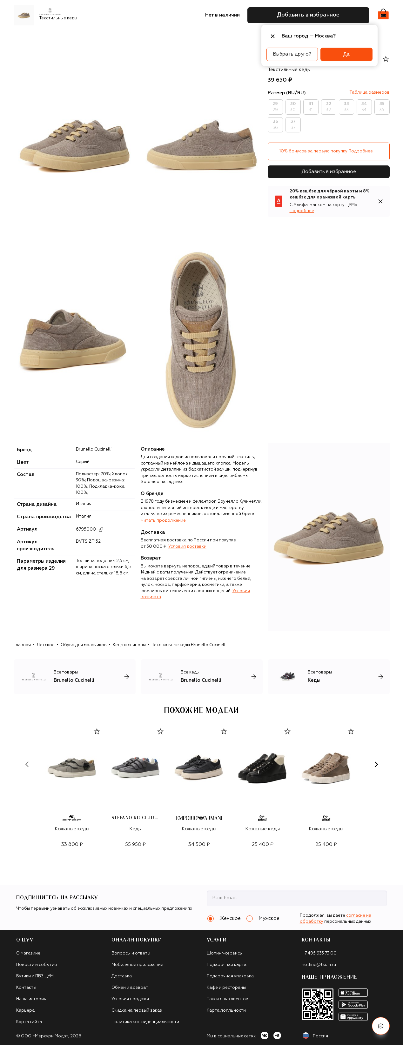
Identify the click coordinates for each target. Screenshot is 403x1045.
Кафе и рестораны (226, 988)
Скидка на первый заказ (136, 1010)
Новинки (26, 36)
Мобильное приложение (137, 965)
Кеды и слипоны (129, 645)
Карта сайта (29, 1022)
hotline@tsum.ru (319, 965)
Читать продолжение (163, 521)
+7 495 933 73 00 (319, 953)
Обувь (101, 36)
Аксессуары (150, 36)
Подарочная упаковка (230, 976)
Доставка (121, 976)
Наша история (31, 999)
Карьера (25, 1010)
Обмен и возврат (129, 988)
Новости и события (36, 965)
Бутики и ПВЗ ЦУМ (35, 976)
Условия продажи (130, 999)
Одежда (78, 36)
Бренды (52, 36)
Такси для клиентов (227, 999)
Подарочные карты (194, 36)
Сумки (122, 36)
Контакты (26, 988)
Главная (22, 645)
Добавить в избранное (328, 171)
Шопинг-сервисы (225, 953)
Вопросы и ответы (130, 953)
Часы (230, 36)
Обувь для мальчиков (84, 645)
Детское (46, 645)
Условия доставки (187, 547)
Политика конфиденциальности (145, 1022)
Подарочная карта (226, 965)
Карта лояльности (226, 1010)
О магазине (28, 953)
